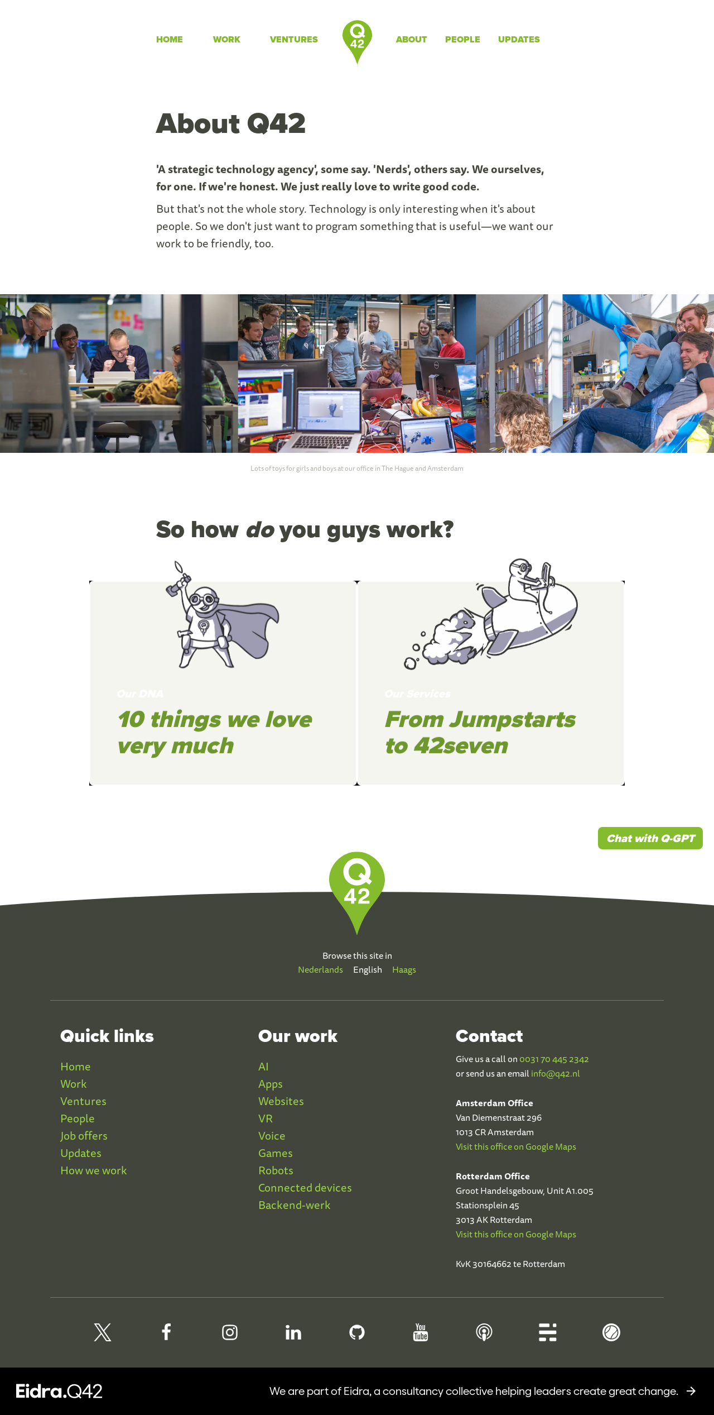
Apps (270, 1083)
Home (169, 39)
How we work (93, 1170)
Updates (519, 39)
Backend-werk (294, 1204)
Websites (281, 1101)
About (411, 39)
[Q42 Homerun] (611, 1337)
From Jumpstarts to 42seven (479, 741)
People (462, 39)
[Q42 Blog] (548, 1337)
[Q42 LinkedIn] (293, 1337)
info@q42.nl (555, 1073)
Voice (272, 1135)
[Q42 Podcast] (484, 1337)
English (367, 969)
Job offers (84, 1135)
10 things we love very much (213, 741)
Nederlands (320, 969)
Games (275, 1152)
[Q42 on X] (103, 1337)
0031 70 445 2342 (554, 1058)
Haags (404, 969)
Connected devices (305, 1187)
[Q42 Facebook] (166, 1337)
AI (263, 1066)
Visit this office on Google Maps (516, 1146)
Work (226, 39)
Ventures (294, 39)
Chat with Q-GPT (650, 838)
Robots (275, 1170)
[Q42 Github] (357, 1337)
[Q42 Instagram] (230, 1337)
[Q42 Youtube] (421, 1337)
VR (265, 1118)
